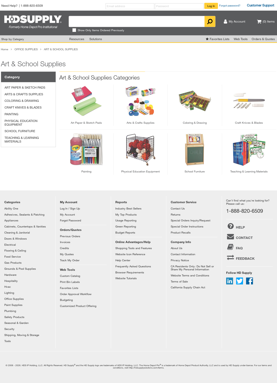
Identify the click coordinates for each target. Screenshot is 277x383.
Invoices (65, 242)
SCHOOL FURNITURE (20, 131)
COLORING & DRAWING (22, 100)
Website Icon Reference (130, 254)
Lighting (9, 292)
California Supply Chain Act (188, 287)
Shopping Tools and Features (133, 248)
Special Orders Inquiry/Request (190, 220)
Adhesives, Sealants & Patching (24, 214)
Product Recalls (181, 232)
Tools (7, 341)
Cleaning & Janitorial (17, 232)
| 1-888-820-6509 (31, 5)
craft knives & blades (249, 122)
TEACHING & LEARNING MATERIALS (22, 139)
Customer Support (260, 5)
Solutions (95, 39)
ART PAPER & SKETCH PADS (25, 87)
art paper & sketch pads (86, 122)
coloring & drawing (195, 122)
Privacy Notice (180, 260)
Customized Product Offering (78, 306)
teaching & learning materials (249, 171)
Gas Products (13, 262)
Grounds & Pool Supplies (20, 268)
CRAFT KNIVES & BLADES (23, 107)
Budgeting (66, 300)
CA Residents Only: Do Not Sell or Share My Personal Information (192, 268)
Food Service (12, 256)
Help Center (122, 260)
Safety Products (14, 317)
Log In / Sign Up (70, 208)
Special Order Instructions (187, 226)
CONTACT (239, 236)
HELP (235, 226)
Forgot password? (229, 5)
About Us (176, 248)
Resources (76, 39)
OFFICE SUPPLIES (26, 49)
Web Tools (241, 39)
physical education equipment (140, 171)
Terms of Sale (179, 281)
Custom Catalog (70, 276)
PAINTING (11, 114)
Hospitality (11, 280)
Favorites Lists (219, 39)
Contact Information (183, 254)
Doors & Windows (15, 238)
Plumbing (10, 311)
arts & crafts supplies (141, 122)
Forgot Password (70, 220)
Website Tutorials (126, 278)
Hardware (10, 274)
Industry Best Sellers (128, 208)
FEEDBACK (240, 257)
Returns (175, 214)
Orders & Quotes (263, 39)
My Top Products (126, 214)
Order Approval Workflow (76, 294)
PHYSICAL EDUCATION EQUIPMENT (21, 122)
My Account (67, 214)
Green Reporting (125, 226)
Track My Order (69, 260)
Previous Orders (70, 236)
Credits (64, 248)
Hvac (7, 286)
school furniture (195, 171)
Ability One (11, 208)
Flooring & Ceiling (15, 250)
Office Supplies (14, 298)
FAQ (234, 246)
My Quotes (67, 254)
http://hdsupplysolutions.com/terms (146, 367)
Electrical (10, 244)
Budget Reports (125, 232)
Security (9, 329)
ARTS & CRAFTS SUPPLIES (24, 94)
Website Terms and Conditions (190, 275)
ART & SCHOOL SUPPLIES (61, 49)
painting (86, 171)
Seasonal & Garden (16, 323)
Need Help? (9, 5)
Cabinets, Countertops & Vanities (25, 226)
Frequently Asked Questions (133, 266)
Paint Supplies (13, 305)
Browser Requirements (129, 272)
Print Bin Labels (70, 282)
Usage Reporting (125, 220)
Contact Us (178, 208)
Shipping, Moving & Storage (21, 335)
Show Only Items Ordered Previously (98, 30)
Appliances (11, 220)
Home (4, 49)
